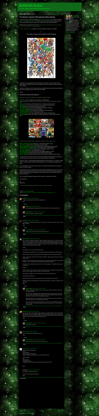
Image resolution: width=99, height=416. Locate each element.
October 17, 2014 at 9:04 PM (31, 348)
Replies (25, 204)
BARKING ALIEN (30, 5)
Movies (43, 192)
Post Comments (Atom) (29, 413)
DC (37, 192)
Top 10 (54, 192)
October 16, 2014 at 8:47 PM (39, 339)
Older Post (60, 410)
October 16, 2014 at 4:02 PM (31, 331)
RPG (46, 192)
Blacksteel (25, 220)
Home (41, 410)
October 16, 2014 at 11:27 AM (39, 288)
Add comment (23, 378)
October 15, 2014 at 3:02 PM (35, 206)
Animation (24, 192)
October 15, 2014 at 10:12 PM (39, 211)
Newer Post (23, 410)
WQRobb (24, 198)
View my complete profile (70, 32)
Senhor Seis (25, 311)
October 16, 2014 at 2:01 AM (34, 238)
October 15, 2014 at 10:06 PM (39, 229)
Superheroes (49, 192)
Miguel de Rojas (26, 238)
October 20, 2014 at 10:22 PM (33, 369)
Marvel (40, 192)
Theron (24, 331)
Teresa (24, 348)
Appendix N (29, 192)
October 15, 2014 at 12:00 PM (32, 198)
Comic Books (34, 192)
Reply (24, 201)
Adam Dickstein (29, 211)
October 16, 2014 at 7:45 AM (33, 311)
